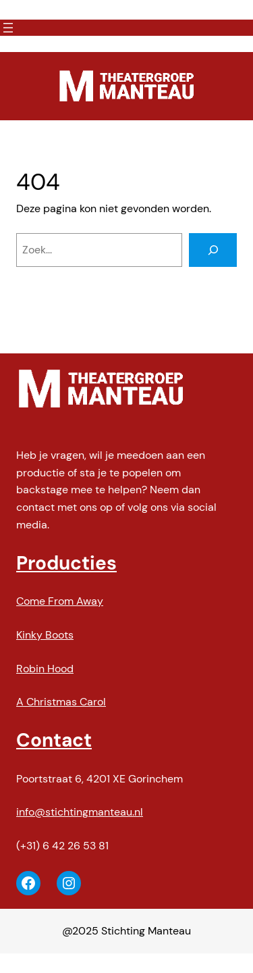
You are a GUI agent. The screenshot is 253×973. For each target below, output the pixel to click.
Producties (66, 563)
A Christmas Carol (61, 702)
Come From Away (59, 601)
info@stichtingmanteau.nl (79, 812)
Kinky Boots (45, 635)
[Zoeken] (213, 250)
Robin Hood (45, 669)
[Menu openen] (8, 28)
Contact (54, 740)
